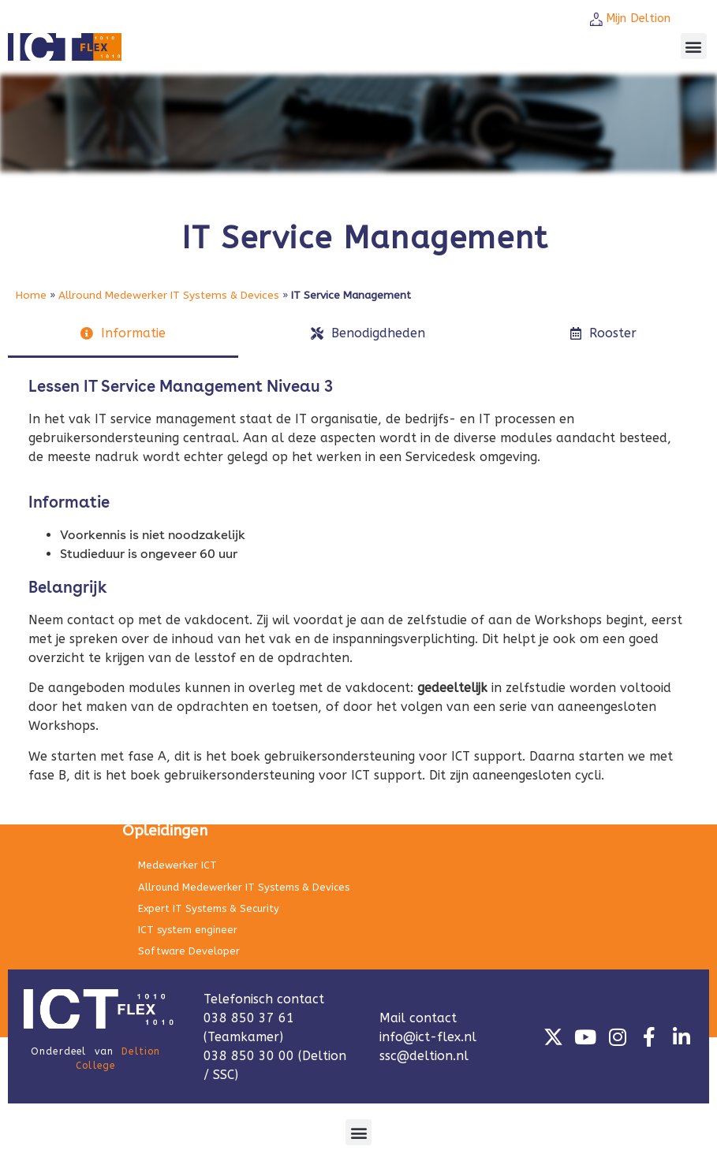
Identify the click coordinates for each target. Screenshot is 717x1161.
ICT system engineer (187, 930)
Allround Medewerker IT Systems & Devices (168, 295)
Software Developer (189, 951)
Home (31, 295)
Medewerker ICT (177, 865)
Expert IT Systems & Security (208, 908)
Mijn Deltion (638, 18)
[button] (694, 46)
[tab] (123, 334)
